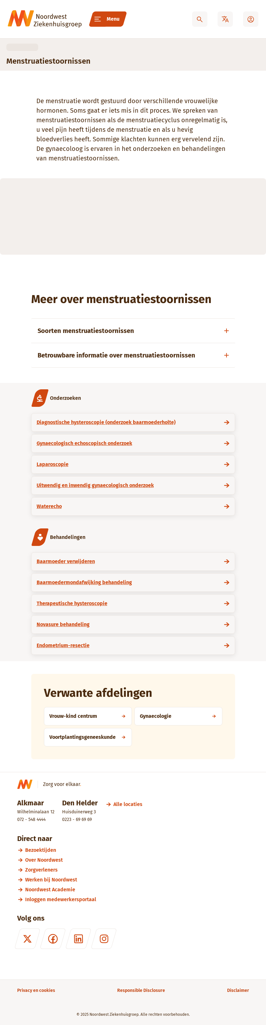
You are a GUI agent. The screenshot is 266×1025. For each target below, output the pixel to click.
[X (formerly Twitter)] (27, 939)
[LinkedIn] (78, 939)
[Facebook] (53, 939)
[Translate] (225, 19)
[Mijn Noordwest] (250, 19)
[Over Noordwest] (137, 860)
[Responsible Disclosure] (141, 990)
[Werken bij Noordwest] (137, 879)
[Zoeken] (199, 19)
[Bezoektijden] (137, 850)
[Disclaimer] (238, 990)
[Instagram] (103, 939)
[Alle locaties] (127, 804)
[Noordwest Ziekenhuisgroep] (45, 19)
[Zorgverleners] (137, 869)
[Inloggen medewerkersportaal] (137, 899)
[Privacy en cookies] (36, 990)
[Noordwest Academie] (137, 889)
